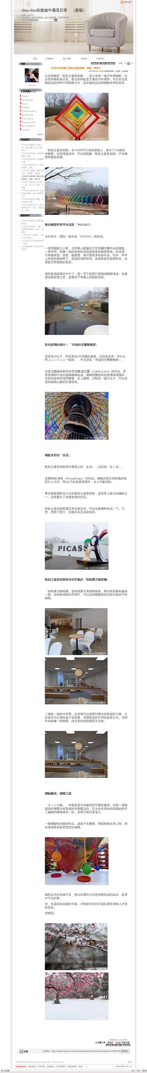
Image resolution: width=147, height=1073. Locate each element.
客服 (80, 1066)
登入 (133, 1071)
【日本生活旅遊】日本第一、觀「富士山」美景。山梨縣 (32, 185)
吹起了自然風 (27, 119)
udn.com (128, 1066)
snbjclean (26, 130)
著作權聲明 (61, 1066)
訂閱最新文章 (63, 17)
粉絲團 (7, 1071)
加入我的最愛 (50, 17)
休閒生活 (113, 1040)
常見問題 (41, 1066)
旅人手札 (123, 1040)
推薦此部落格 (37, 17)
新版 (79, 10)
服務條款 (50, 1066)
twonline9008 (27, 100)
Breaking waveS (29, 122)
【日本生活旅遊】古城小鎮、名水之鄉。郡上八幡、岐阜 (32, 147)
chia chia (31, 85)
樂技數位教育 (27, 115)
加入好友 (25, 17)
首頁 (35, 58)
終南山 (25, 104)
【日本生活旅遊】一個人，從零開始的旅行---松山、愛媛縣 (32, 229)
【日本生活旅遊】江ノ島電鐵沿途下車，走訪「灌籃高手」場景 (32, 207)
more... (41, 134)
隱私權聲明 (72, 1066)
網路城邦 (128, 2)
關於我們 (32, 1066)
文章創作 (49, 58)
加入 (138, 1071)
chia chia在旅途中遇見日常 (44, 10)
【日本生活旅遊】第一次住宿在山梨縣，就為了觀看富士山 (32, 193)
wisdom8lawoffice (29, 111)
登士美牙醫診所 (28, 126)
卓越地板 (25, 107)
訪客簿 (84, 58)
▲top (129, 1062)
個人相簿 (67, 58)
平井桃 (25, 96)
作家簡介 (100, 58)
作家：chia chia (28, 15)
